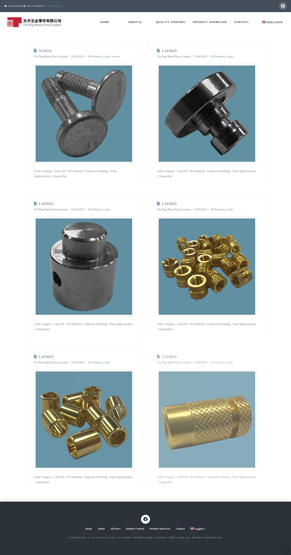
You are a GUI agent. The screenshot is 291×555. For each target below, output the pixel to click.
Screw (45, 51)
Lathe (107, 56)
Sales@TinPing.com (53, 6)
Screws (115, 56)
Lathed (169, 51)
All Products (94, 56)
